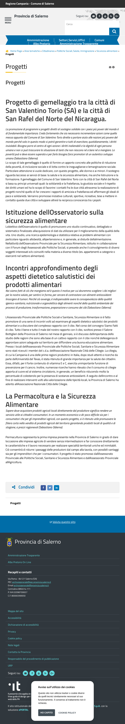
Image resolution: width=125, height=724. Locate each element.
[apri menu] (8, 19)
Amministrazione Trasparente (79, 43)
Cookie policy (15, 638)
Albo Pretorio (41, 43)
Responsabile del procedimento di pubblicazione (33, 659)
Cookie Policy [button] (67, 712)
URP (10, 665)
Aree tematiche (32, 51)
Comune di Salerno (42, 3)
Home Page (16, 51)
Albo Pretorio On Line (19, 562)
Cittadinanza (48, 51)
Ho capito (47, 712)
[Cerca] (88, 24)
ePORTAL (23, 710)
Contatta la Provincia (19, 652)
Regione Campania (17, 3)
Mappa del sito (15, 611)
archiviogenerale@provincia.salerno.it (31, 585)
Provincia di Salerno (31, 16)
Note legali (13, 645)
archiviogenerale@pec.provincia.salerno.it (31, 582)
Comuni (99, 40)
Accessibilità (14, 618)
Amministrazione (38, 40)
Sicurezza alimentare (107, 51)
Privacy (12, 631)
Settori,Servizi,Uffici (72, 40)
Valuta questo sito (64, 522)
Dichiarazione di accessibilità (23, 625)
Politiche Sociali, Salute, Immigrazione (75, 51)
